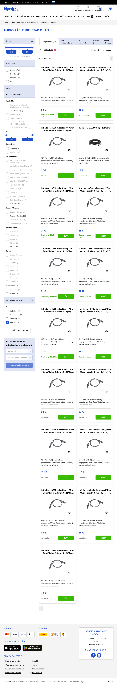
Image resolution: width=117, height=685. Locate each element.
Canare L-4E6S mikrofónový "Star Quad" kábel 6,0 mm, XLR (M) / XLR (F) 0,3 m (95, 189)
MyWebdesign (78, 681)
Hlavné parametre (13, 94)
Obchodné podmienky (14, 664)
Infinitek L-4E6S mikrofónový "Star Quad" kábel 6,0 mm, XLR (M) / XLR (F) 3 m (57, 310)
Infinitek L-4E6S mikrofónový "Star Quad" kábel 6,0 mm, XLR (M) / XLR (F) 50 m (57, 431)
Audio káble (43, 22)
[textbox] (14, 351)
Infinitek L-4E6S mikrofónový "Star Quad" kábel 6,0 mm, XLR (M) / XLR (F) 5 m (57, 189)
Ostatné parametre (14, 300)
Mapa (34, 664)
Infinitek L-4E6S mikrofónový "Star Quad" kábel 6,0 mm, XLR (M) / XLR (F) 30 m (57, 491)
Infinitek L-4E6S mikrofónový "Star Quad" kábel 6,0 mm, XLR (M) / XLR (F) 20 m (95, 491)
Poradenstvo (37, 672)
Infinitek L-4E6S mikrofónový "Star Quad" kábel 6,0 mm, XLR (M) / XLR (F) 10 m (57, 551)
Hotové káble (31, 22)
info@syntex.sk (97, 644)
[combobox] (19, 351)
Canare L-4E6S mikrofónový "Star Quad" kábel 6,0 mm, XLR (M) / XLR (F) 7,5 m (95, 249)
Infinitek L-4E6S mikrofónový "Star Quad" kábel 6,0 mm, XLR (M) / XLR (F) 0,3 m (95, 310)
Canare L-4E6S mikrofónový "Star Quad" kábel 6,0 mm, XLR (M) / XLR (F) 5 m (57, 249)
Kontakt (45, 2)
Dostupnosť (11, 63)
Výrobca (9, 88)
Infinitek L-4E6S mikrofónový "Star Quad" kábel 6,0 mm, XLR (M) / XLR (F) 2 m (57, 370)
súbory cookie (54, 681)
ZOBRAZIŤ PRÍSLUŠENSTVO (19, 365)
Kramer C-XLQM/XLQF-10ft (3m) (95, 127)
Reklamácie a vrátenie (14, 668)
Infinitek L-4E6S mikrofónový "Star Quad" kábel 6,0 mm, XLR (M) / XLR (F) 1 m (57, 68)
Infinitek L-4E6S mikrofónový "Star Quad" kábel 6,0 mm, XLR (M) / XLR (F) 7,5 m (57, 129)
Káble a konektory (17, 22)
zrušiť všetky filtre (19, 330)
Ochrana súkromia (13, 672)
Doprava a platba (12, 661)
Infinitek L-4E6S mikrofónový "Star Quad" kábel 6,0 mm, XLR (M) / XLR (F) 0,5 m (95, 68)
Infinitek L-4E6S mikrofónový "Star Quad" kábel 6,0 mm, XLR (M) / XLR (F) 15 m (95, 370)
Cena (8, 41)
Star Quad (50, 50)
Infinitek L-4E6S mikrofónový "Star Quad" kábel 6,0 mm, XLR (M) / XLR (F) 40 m (95, 431)
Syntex (6, 22)
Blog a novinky (38, 668)
